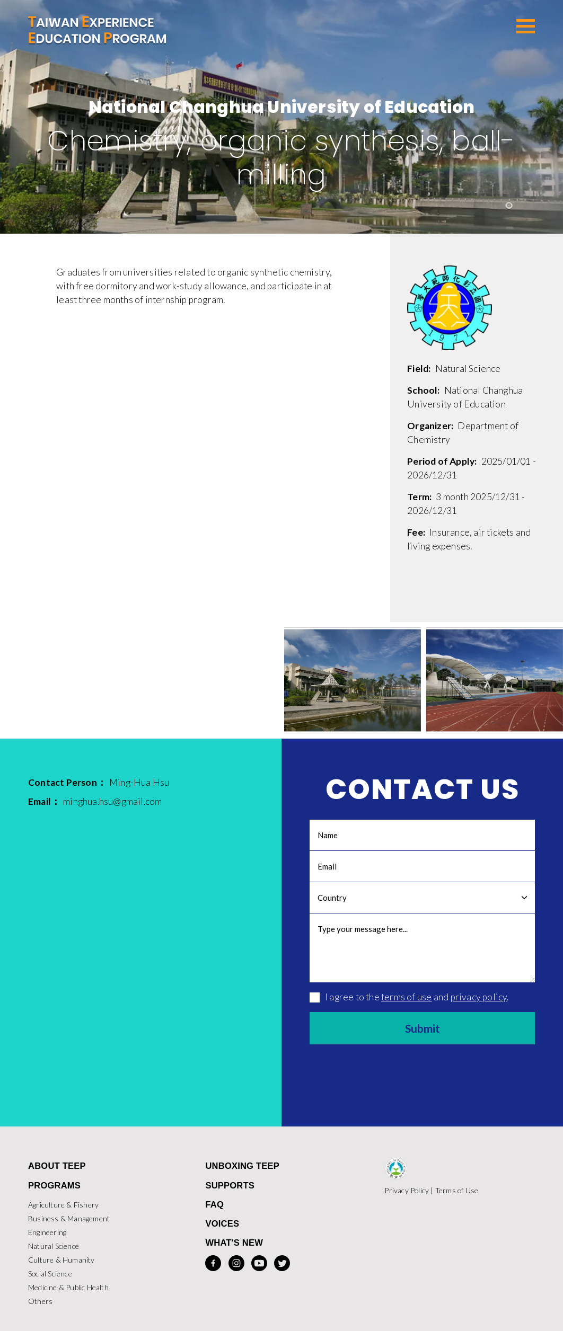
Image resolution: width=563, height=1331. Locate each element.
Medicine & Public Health (68, 1287)
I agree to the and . (409, 996)
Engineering (47, 1232)
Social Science (50, 1273)
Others (40, 1301)
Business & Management (69, 1218)
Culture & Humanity (61, 1259)
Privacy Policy (406, 1190)
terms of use (406, 996)
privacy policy (479, 996)
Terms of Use (456, 1190)
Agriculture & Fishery (63, 1204)
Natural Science (53, 1245)
